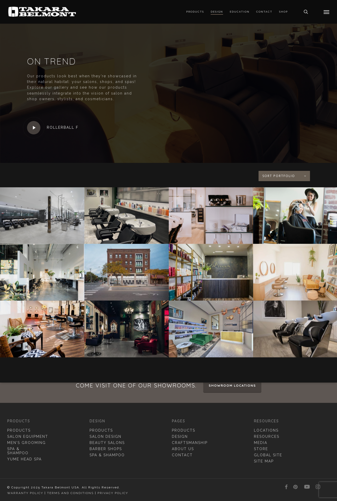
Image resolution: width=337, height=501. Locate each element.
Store (261, 449)
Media (260, 443)
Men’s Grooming (26, 443)
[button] (326, 12)
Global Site (268, 455)
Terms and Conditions (70, 493)
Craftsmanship (190, 443)
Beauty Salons (107, 443)
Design (180, 436)
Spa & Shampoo (18, 451)
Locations (266, 430)
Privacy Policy (112, 493)
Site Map (264, 461)
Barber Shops (106, 449)
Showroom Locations (232, 385)
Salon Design (105, 436)
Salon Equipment (27, 436)
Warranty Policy (25, 493)
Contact (182, 455)
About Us (183, 449)
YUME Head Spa (24, 459)
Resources (266, 436)
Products (19, 430)
